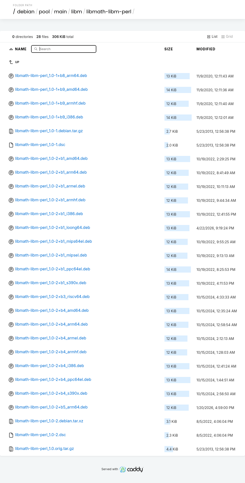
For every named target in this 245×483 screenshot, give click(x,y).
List (212, 36)
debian (26, 11)
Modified (206, 49)
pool (44, 11)
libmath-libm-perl (108, 11)
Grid (227, 36)
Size (168, 49)
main (60, 11)
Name (21, 49)
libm (76, 11)
